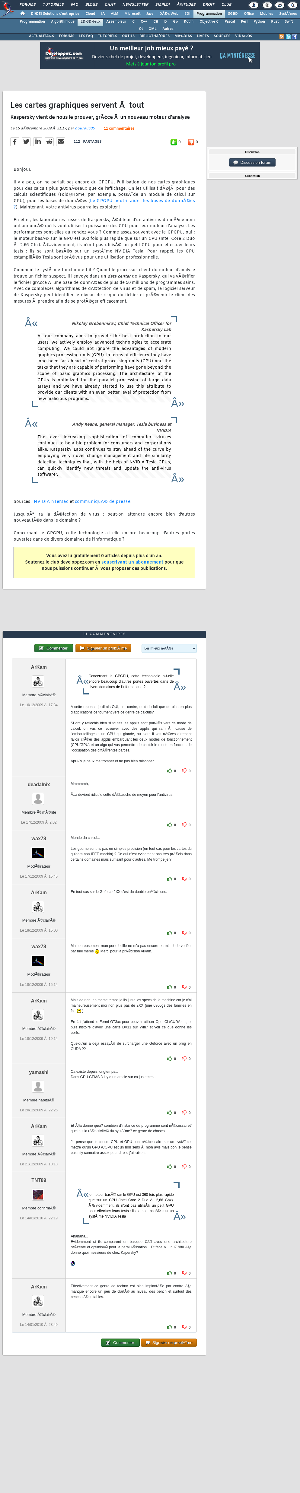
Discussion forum (252, 162)
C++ (144, 22)
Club (226, 4)
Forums (27, 4)
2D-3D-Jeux (90, 22)
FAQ (74, 4)
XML (152, 29)
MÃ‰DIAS (183, 36)
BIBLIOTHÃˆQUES (154, 36)
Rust (275, 22)
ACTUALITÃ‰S (41, 36)
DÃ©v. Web (168, 14)
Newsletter (135, 4)
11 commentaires (119, 128)
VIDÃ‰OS (243, 36)
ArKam (38, 667)
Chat (110, 4)
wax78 (39, 838)
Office (249, 14)
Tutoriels (53, 4)
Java (149, 14)
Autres (168, 29)
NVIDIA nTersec (52, 502)
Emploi (162, 4)
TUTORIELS (107, 36)
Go (175, 22)
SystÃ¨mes (288, 14)
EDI (187, 14)
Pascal (230, 22)
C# (155, 22)
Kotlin (188, 22)
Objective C (209, 22)
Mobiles (266, 14)
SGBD (233, 14)
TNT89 (38, 1180)
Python (259, 22)
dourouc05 (84, 128)
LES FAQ (86, 36)
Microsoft (132, 14)
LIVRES (203, 36)
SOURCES (222, 36)
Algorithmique (63, 22)
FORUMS (66, 36)
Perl (244, 22)
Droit (208, 4)
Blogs (91, 4)
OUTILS (128, 36)
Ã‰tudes (186, 4)
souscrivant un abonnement (132, 562)
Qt (141, 29)
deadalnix (39, 784)
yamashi (39, 1072)
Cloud (90, 14)
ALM (114, 14)
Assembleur (116, 22)
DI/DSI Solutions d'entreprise (55, 14)
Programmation (209, 14)
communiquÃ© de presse (103, 502)
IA (103, 14)
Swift (289, 22)
